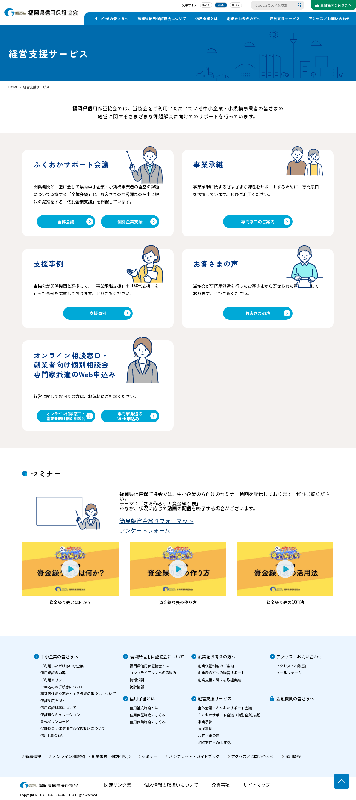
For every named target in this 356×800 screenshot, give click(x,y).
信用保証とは (206, 18)
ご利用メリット (53, 682)
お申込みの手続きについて (62, 689)
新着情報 (33, 760)
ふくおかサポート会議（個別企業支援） (230, 717)
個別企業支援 (137, 222)
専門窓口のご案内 (265, 222)
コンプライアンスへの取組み (153, 675)
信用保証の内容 (53, 675)
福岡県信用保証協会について (162, 18)
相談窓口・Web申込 (214, 745)
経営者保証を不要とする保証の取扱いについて (78, 696)
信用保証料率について (58, 710)
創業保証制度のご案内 (216, 668)
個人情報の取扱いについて (171, 788)
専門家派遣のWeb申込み (137, 418)
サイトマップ (256, 788)
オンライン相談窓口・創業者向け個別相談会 (69, 418)
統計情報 (137, 689)
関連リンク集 (117, 788)
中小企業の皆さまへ (111, 18)
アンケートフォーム (144, 533)
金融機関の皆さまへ (295, 702)
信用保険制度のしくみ (148, 724)
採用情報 (293, 760)
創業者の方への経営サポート (221, 675)
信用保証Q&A (51, 738)
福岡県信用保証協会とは (149, 668)
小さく (203, 5)
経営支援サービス (285, 18)
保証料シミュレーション (60, 717)
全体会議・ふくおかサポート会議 (225, 710)
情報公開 (137, 682)
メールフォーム (289, 675)
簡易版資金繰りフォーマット (156, 524)
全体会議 (75, 222)
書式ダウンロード (54, 724)
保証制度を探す (53, 703)
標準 (218, 5)
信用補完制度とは (144, 710)
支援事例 (110, 314)
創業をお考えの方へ (244, 18)
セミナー (149, 760)
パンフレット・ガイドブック (194, 760)
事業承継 (205, 724)
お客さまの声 (267, 314)
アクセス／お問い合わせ (329, 18)
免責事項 (221, 788)
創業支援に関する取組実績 (219, 682)
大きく (232, 5)
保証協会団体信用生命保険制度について (72, 731)
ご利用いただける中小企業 (62, 668)
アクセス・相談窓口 (292, 668)
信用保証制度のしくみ (148, 717)
